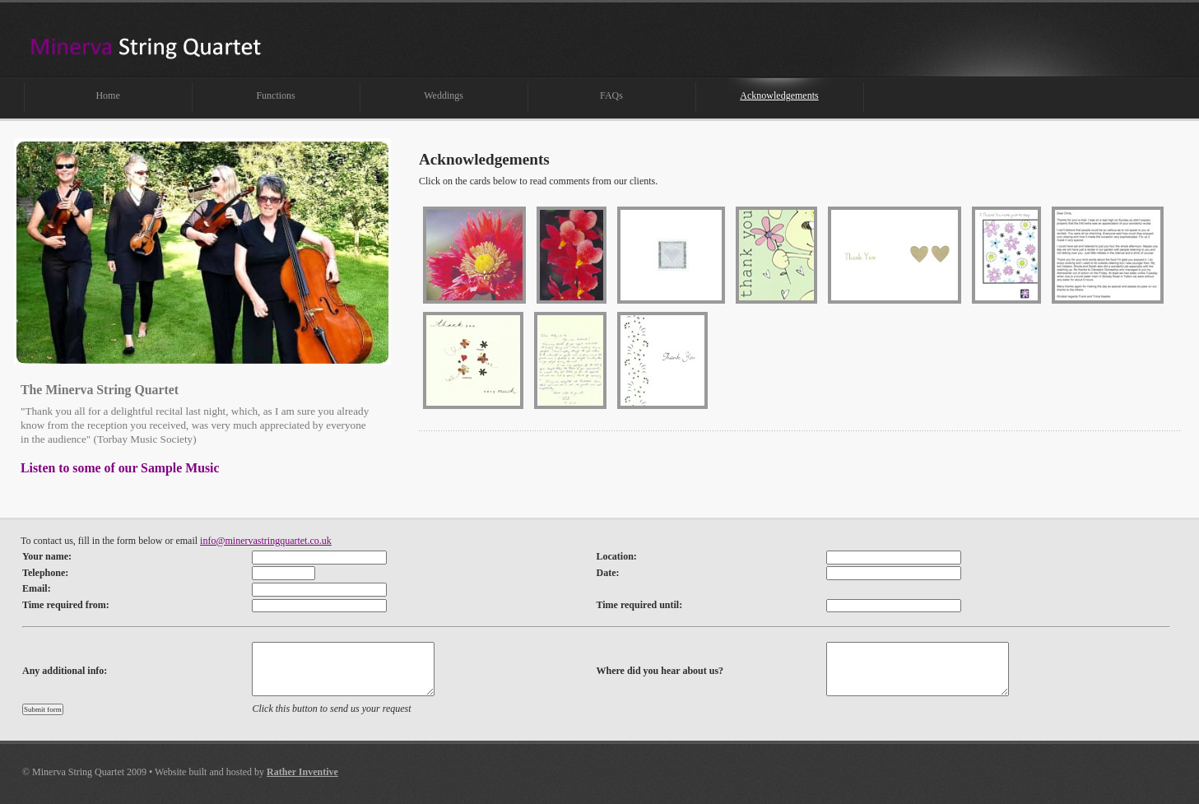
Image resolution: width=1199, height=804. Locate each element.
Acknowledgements (779, 95)
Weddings (443, 95)
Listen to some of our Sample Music (120, 468)
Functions (275, 95)
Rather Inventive (302, 772)
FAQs (611, 95)
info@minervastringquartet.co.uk (266, 540)
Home (107, 95)
